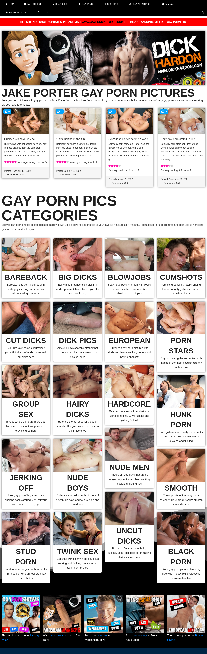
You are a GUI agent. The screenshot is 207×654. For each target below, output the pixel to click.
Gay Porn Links (143, 4)
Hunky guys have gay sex (20, 139)
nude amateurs (60, 635)
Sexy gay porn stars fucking (178, 139)
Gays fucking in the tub (70, 139)
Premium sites (19, 12)
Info (45, 12)
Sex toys (114, 4)
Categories (35, 4)
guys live (102, 635)
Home (12, 4)
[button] (202, 12)
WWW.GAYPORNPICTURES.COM (102, 22)
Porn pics (171, 4)
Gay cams (89, 4)
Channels (62, 4)
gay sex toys (140, 635)
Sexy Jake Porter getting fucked (128, 139)
